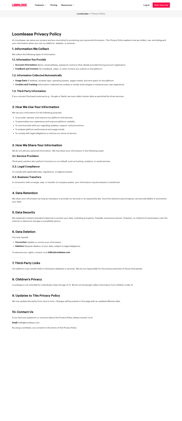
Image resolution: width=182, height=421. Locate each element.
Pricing (53, 5)
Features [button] (39, 5)
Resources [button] (66, 5)
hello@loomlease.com (29, 322)
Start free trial (161, 5)
